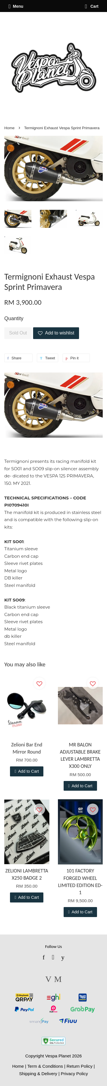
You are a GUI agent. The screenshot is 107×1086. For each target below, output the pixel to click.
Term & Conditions (45, 1066)
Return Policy (79, 1066)
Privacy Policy (74, 1073)
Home (9, 128)
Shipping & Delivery (38, 1073)
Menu (16, 6)
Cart (91, 6)
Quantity (13, 318)
